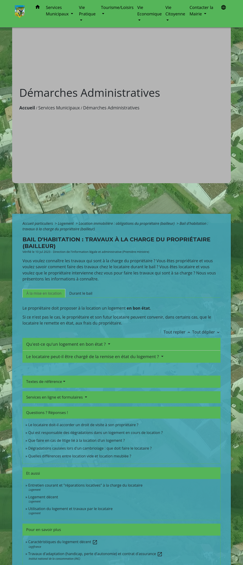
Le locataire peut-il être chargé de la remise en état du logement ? (93, 357)
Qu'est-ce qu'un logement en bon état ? (66, 344)
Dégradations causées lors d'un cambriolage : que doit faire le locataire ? (90, 448)
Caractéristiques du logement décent (63, 541)
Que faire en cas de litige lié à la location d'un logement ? (76, 440)
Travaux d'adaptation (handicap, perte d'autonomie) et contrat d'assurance (95, 553)
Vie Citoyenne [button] (175, 10)
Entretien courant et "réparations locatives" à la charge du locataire (85, 485)
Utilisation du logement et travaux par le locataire (70, 508)
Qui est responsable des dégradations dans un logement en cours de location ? (95, 432)
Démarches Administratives (111, 108)
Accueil (27, 108)
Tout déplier (206, 332)
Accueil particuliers (38, 223)
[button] (37, 7)
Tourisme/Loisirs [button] (117, 7)
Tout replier (177, 332)
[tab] (43, 293)
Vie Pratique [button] (87, 10)
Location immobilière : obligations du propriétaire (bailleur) (127, 223)
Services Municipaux (59, 108)
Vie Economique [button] (149, 10)
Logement (66, 223)
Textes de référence (44, 381)
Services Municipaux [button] (58, 10)
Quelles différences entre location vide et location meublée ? (79, 456)
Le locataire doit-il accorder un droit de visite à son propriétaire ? (83, 424)
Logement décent (43, 496)
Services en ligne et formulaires (55, 397)
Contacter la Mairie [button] (201, 10)
